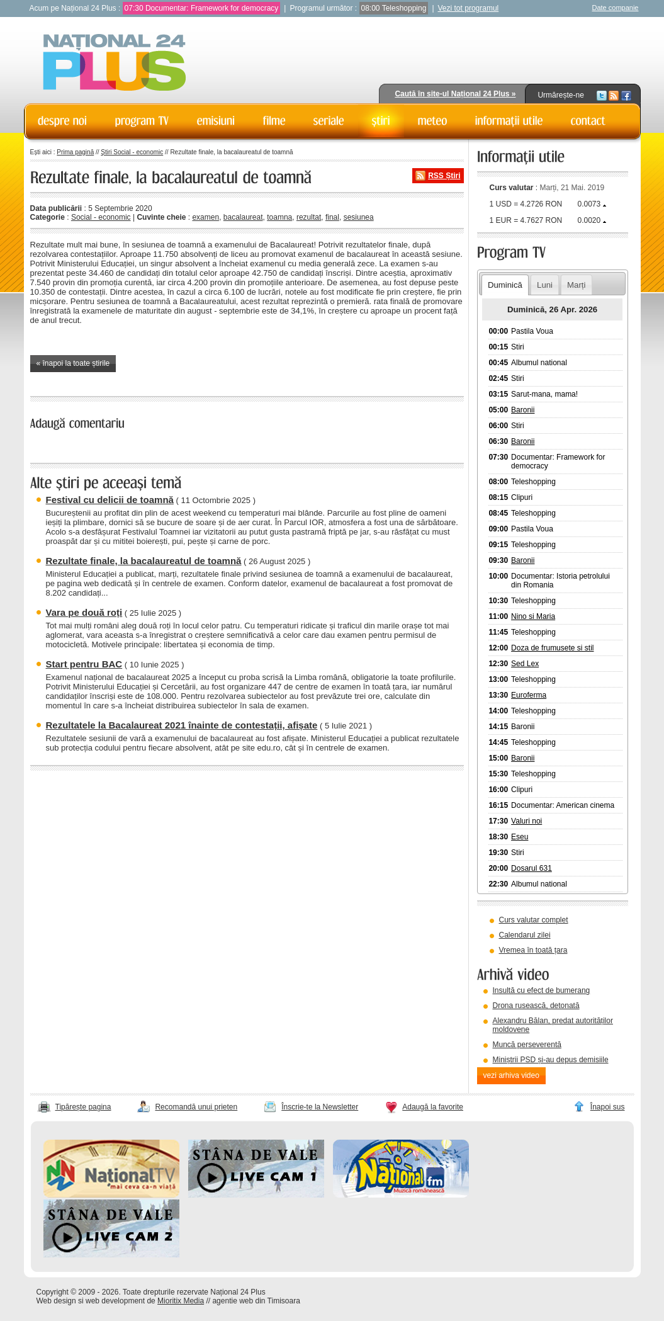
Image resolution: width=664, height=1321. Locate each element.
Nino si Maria (533, 616)
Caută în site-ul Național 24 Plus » (455, 93)
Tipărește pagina (83, 1107)
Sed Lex (525, 663)
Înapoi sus (607, 1107)
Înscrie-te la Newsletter (319, 1107)
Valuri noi (526, 821)
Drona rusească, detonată (536, 1005)
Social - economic (101, 217)
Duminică (505, 285)
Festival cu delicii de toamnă (110, 499)
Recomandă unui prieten (196, 1107)
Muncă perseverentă (527, 1044)
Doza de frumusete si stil (552, 647)
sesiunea (359, 217)
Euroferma (528, 695)
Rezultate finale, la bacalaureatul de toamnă (144, 560)
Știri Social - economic (132, 152)
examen (205, 217)
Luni (545, 285)
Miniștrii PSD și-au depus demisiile (551, 1059)
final (332, 217)
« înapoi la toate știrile (73, 363)
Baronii (522, 409)
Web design (56, 1300)
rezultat (308, 217)
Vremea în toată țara (533, 950)
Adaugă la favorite (432, 1107)
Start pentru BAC (84, 664)
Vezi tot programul (468, 8)
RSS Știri (444, 175)
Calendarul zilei (525, 935)
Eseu (519, 836)
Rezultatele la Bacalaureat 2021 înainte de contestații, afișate (182, 725)
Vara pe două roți (84, 612)
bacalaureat (243, 217)
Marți (576, 285)
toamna (279, 217)
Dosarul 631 (531, 868)
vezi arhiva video (511, 1075)
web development (115, 1300)
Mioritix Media (180, 1300)
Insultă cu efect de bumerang (541, 990)
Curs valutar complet (533, 920)
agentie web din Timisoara (256, 1300)
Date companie (615, 7)
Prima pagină (75, 152)
